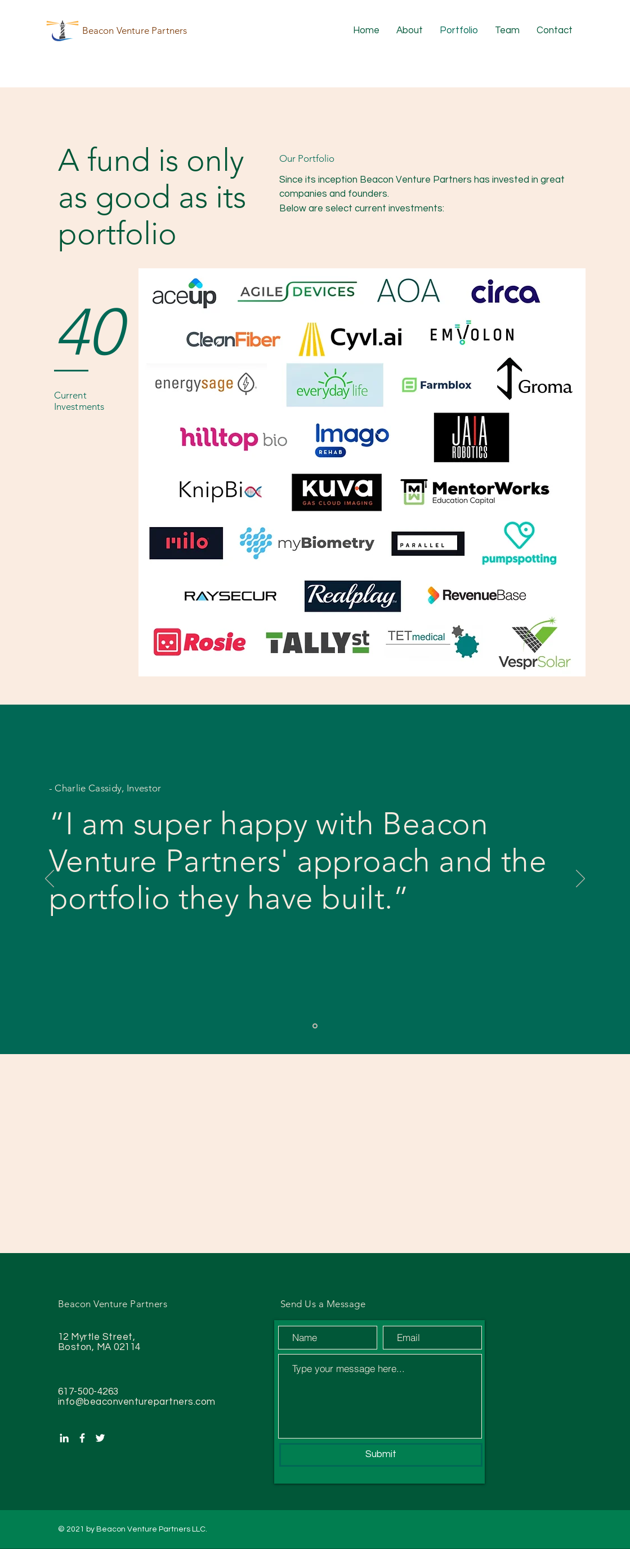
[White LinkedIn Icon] (64, 1438)
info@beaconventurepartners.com (137, 1402)
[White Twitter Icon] (100, 1438)
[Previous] (49, 879)
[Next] (580, 879)
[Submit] (380, 1455)
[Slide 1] (315, 1026)
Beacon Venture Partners (134, 30)
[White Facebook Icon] (82, 1438)
